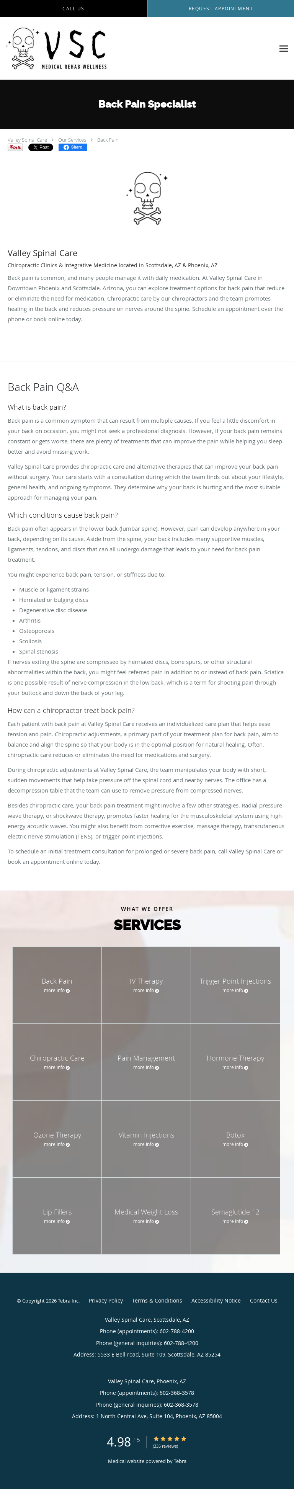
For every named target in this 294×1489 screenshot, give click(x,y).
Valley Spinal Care (27, 139)
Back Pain (108, 139)
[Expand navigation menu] (283, 49)
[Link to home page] (137, 49)
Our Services (72, 139)
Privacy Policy (106, 1300)
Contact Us (264, 1300)
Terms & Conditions (157, 1300)
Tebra (180, 1461)
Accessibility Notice (216, 1300)
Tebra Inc (68, 1300)
